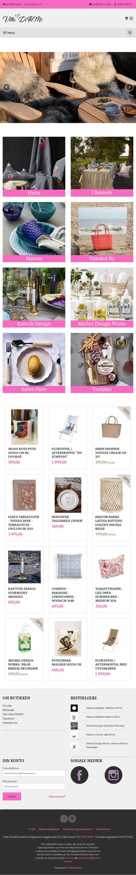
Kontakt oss (10, 722)
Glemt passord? (57, 796)
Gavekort (8, 718)
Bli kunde (8, 709)
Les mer (70, 858)
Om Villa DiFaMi (13, 714)
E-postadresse (11, 768)
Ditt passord (9, 781)
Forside (7, 705)
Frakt (32, 829)
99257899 (87, 836)
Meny (9, 32)
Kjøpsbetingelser (49, 829)
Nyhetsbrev (103, 829)
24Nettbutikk (75, 867)
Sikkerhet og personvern (78, 829)
